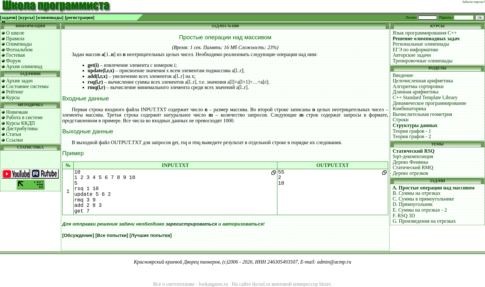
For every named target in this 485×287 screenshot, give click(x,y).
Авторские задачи (412, 55)
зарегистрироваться (191, 223)
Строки (401, 119)
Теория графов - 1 (412, 131)
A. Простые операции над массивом (433, 187)
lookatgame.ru (213, 284)
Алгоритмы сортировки (418, 86)
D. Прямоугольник (413, 204)
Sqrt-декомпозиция (413, 156)
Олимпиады (19, 44)
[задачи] (8, 17)
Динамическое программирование (429, 103)
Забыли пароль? (473, 1)
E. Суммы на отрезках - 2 (420, 210)
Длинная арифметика (416, 91)
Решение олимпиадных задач (426, 38)
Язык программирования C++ (425, 32)
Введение (403, 75)
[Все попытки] (111, 235)
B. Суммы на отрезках (417, 193)
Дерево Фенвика (410, 162)
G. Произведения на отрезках (424, 221)
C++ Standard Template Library (425, 97)
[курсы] (26, 17)
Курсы (13, 97)
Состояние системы (27, 86)
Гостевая (15, 55)
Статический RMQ (413, 167)
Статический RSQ (414, 151)
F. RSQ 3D (404, 215)
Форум (13, 60)
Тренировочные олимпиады (422, 60)
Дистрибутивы (22, 128)
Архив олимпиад (24, 66)
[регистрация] (80, 17)
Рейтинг (14, 91)
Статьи (13, 134)
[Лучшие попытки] (151, 235)
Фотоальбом (19, 49)
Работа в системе (24, 117)
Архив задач (19, 80)
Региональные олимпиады (421, 44)
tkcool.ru (261, 284)
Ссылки (14, 140)
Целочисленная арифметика (423, 80)
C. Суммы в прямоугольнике (423, 198)
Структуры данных (415, 125)
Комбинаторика (409, 108)
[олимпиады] (49, 17)
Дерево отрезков (410, 173)
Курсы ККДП (20, 123)
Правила (15, 38)
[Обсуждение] (78, 235)
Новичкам (17, 112)
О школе (15, 32)
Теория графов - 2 (412, 136)
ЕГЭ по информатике (415, 49)
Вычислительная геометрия (422, 114)
